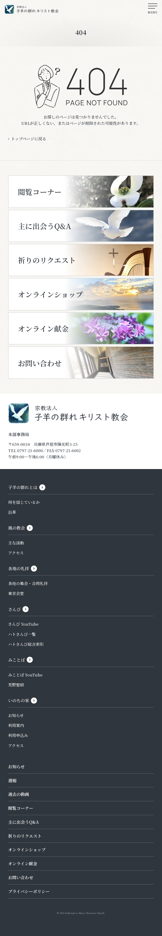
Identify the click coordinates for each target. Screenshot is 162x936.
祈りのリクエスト (25, 836)
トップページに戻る (28, 139)
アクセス (16, 553)
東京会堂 (16, 593)
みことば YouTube (25, 675)
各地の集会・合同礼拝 (28, 583)
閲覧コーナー (20, 808)
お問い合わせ (20, 877)
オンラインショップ (27, 849)
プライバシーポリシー (29, 891)
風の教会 (16, 528)
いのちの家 (18, 700)
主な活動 (16, 543)
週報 (12, 780)
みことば (16, 660)
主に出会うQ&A (23, 822)
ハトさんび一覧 (22, 634)
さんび (14, 609)
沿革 (12, 512)
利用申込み (18, 735)
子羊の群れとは (22, 487)
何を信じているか (24, 502)
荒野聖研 (16, 685)
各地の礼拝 (18, 568)
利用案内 (16, 725)
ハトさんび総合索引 (26, 644)
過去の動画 (18, 794)
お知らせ (16, 715)
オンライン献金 (22, 863)
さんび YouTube (23, 624)
